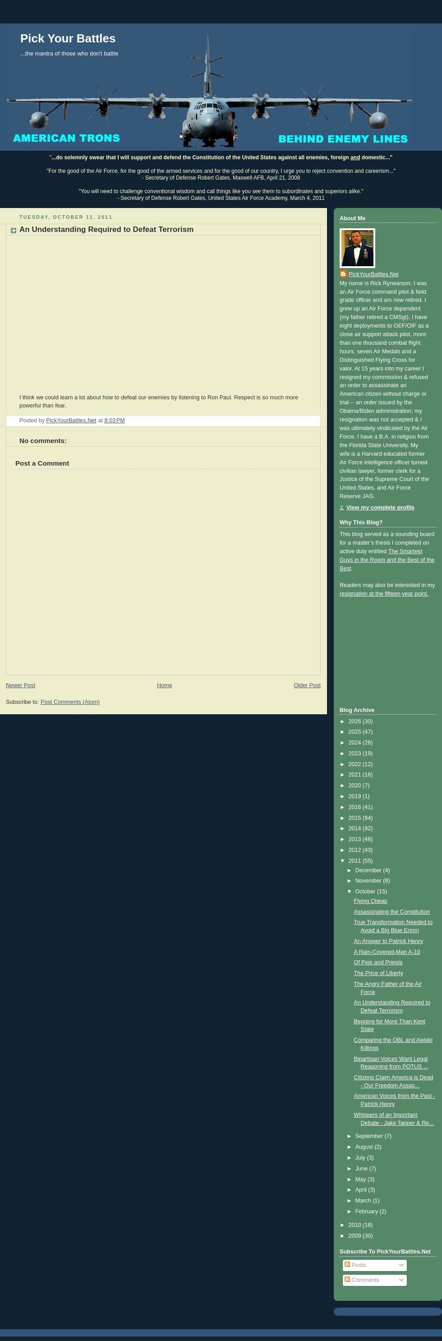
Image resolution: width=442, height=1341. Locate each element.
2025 (356, 732)
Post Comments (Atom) (70, 702)
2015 (356, 818)
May (361, 1179)
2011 (356, 861)
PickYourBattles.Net (374, 274)
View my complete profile (380, 507)
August (365, 1147)
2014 (356, 828)
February (367, 1211)
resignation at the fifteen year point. (384, 594)
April (361, 1190)
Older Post (307, 685)
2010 (356, 1225)
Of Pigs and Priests (378, 962)
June (362, 1168)
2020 (356, 785)
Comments (362, 1280)
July (361, 1158)
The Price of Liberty (378, 973)
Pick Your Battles (67, 38)
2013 (356, 839)
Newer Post (20, 685)
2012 (356, 850)
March (364, 1201)
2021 (356, 775)
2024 (356, 743)
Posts (355, 1265)
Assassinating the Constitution (392, 912)
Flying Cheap (370, 901)
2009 (356, 1236)
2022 (356, 764)
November (369, 881)
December (369, 870)
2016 (356, 807)
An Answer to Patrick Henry (388, 941)
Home (164, 685)
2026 (356, 721)
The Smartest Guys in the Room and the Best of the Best (387, 560)
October (366, 891)
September (370, 1136)
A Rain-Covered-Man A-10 (387, 952)
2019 (356, 796)
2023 (356, 753)
